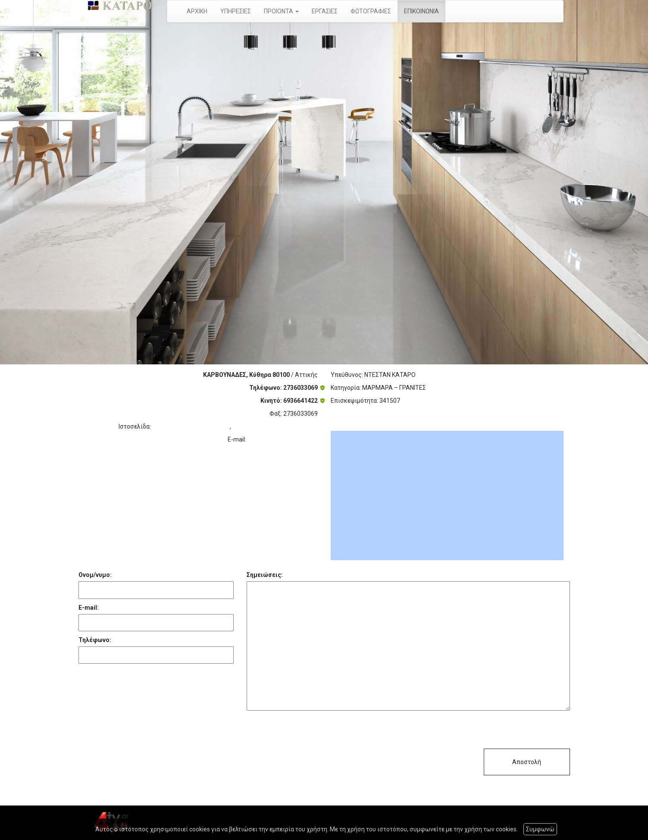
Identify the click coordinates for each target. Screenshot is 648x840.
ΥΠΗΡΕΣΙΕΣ (235, 11)
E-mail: (88, 607)
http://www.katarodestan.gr (191, 426)
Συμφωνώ (540, 829)
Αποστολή (526, 762)
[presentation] (312, 732)
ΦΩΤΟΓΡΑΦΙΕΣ (371, 11)
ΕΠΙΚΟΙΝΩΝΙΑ (421, 11)
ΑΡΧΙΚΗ (197, 11)
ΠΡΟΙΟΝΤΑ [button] (281, 11)
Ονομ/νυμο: (95, 574)
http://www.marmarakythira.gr (275, 426)
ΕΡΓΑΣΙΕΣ (325, 11)
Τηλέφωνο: (94, 639)
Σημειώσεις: (265, 574)
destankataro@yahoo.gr (282, 439)
